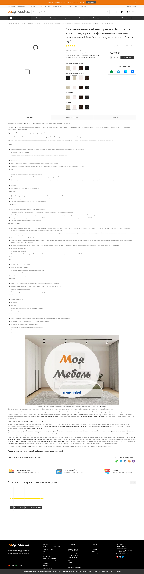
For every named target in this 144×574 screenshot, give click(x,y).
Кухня (110, 18)
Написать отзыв (81, 46)
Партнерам (71, 564)
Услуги (70, 560)
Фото (93, 551)
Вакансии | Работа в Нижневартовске (74, 550)
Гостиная (96, 18)
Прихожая (53, 18)
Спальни (45, 563)
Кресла (17, 23)
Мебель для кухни (48, 549)
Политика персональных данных (16, 569)
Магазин (94, 547)
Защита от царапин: (72, 50)
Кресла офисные (35, 457)
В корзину (127, 57)
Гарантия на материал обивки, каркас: (78, 55)
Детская (67, 18)
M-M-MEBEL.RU (101, 406)
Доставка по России (24, 470)
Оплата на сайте (70, 470)
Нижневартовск (20, 6)
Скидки (115, 470)
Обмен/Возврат (72, 557)
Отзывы (76, 6)
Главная (10, 23)
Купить (19, 530)
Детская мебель (48, 556)
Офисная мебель (48, 568)
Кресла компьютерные (28, 23)
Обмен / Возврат (58, 6)
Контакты (83, 6)
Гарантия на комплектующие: (75, 53)
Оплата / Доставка (44, 6)
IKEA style (39, 18)
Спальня (81, 18)
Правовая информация (74, 567)
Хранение (46, 554)
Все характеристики (72, 60)
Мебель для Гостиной (49, 561)
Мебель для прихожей (49, 558)
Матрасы (124, 18)
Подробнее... (91, 2)
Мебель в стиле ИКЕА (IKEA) (51, 547)
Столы (45, 551)
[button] (47, 72)
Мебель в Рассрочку (74, 553)
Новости (33, 6)
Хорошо (118, 571)
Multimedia (95, 554)
